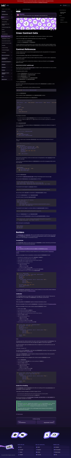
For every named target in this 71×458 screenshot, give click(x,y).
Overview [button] (3, 11)
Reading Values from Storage (5, 24)
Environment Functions (6, 40)
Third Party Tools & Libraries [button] (5, 73)
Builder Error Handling (63, 22)
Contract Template (5, 19)
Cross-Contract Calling (6, 36)
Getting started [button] (5, 14)
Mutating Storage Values (6, 27)
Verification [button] (4, 52)
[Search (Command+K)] (66, 5)
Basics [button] (3, 17)
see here (46, 248)
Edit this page (19, 414)
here (33, 405)
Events (3, 29)
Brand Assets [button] (4, 79)
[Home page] (16, 9)
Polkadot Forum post (43, 2)
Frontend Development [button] (6, 61)
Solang (35, 404)
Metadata (3, 45)
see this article (30, 351)
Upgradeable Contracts (6, 38)
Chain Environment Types (6, 43)
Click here (36, 15)
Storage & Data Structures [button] (5, 58)
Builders (60, 15)
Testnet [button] (3, 70)
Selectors (3, 31)
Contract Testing (5, 47)
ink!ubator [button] (4, 67)
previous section (32, 290)
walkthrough (63, 13)
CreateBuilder (62, 17)
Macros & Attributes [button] (5, 55)
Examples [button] (3, 64)
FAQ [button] (2, 76)
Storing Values (4, 21)
